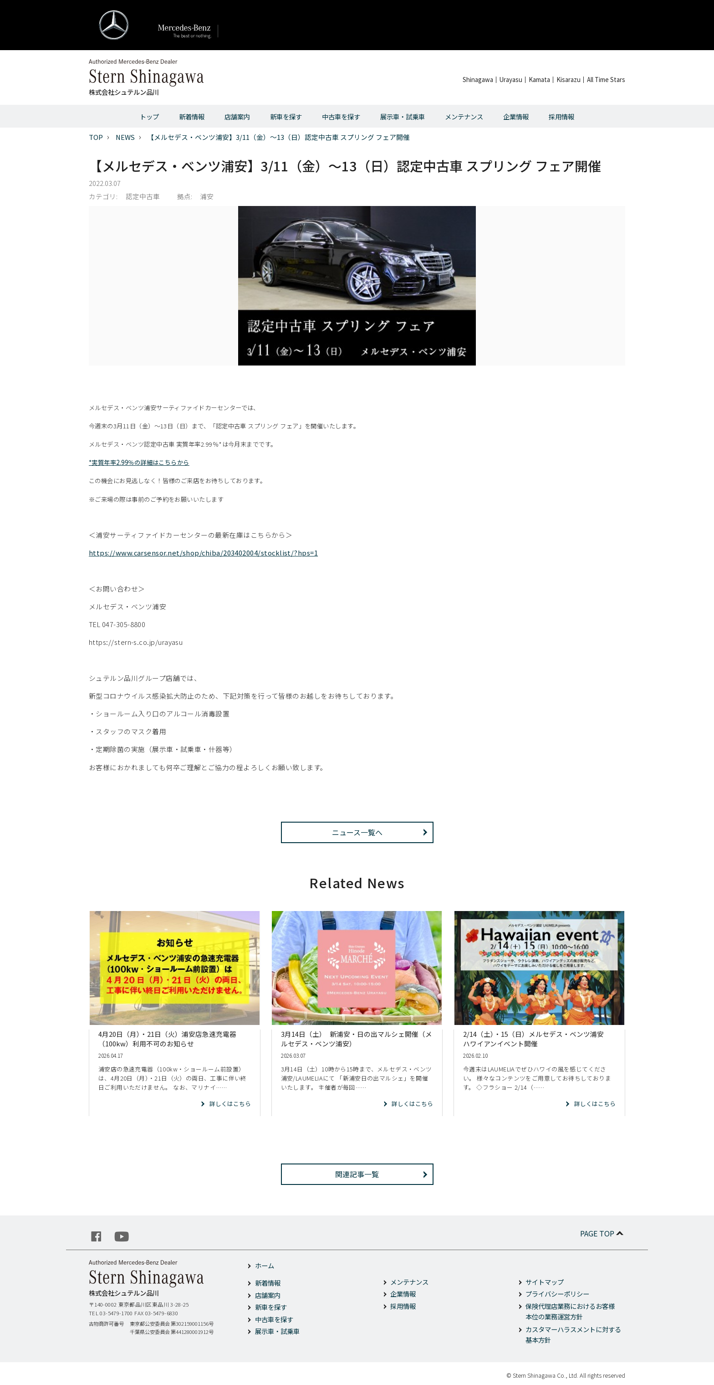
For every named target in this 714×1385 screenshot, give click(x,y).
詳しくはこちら (230, 1103)
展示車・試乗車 (402, 116)
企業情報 (516, 116)
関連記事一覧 (357, 1174)
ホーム (264, 1265)
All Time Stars (606, 79)
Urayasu (511, 79)
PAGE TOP (602, 1233)
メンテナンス (464, 116)
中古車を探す (341, 116)
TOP (96, 137)
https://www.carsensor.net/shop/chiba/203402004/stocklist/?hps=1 (203, 552)
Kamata (539, 79)
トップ (149, 116)
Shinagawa (478, 79)
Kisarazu (568, 79)
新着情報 (191, 116)
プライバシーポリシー (557, 1293)
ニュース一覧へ (357, 832)
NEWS (125, 137)
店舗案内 (237, 116)
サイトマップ (544, 1282)
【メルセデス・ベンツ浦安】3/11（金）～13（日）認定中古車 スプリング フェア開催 (278, 137)
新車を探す (286, 116)
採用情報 (561, 116)
